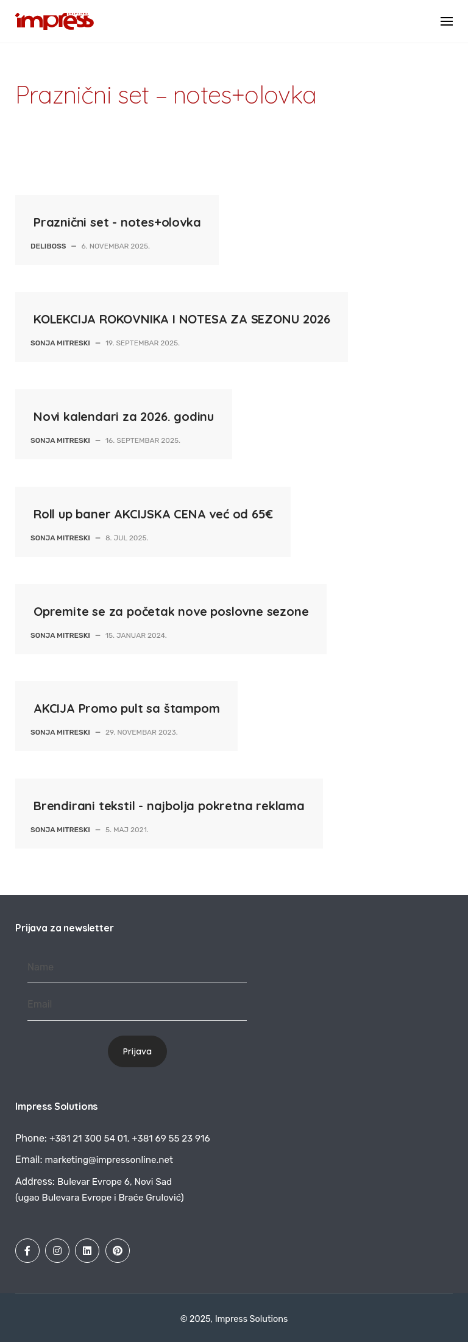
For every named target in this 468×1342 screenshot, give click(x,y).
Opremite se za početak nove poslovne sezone (171, 611)
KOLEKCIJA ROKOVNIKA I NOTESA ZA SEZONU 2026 (182, 319)
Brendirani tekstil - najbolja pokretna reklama (169, 805)
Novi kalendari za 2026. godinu (124, 416)
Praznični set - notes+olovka (117, 222)
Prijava (137, 1051)
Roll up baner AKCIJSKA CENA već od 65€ (153, 513)
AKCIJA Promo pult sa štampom (126, 708)
